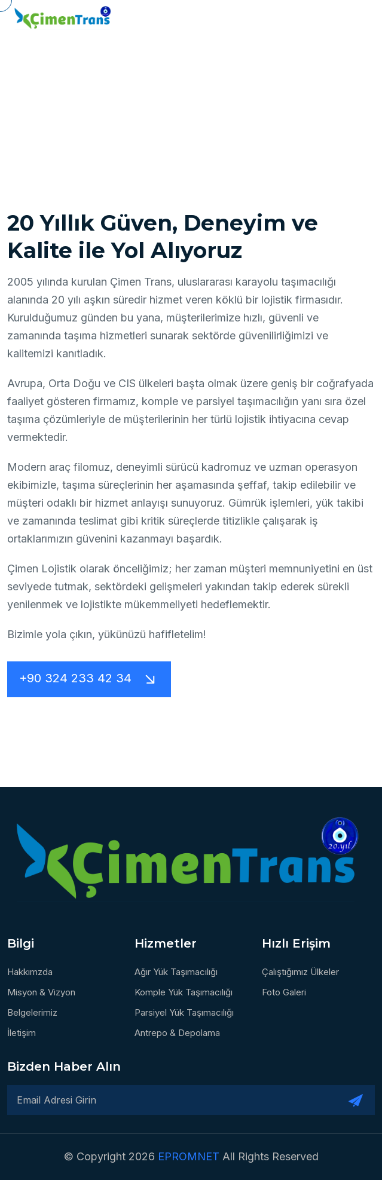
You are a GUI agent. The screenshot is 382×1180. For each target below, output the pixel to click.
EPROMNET (190, 1156)
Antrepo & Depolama (177, 1032)
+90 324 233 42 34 (89, 679)
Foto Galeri (284, 992)
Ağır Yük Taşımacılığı (176, 971)
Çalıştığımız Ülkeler (300, 971)
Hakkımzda (30, 971)
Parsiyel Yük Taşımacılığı (184, 1012)
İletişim (21, 1032)
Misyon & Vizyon (41, 992)
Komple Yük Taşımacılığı (184, 992)
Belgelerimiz (32, 1012)
